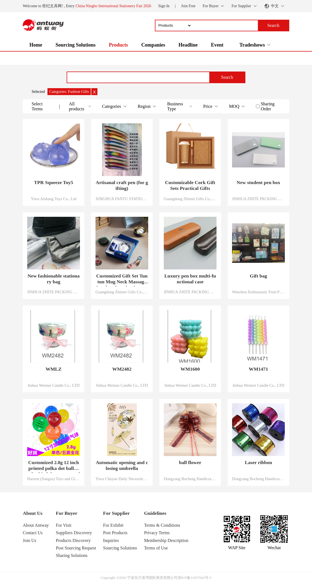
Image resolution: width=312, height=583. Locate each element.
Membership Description (166, 540)
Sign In (164, 6)
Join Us (29, 540)
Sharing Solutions (71, 555)
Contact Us (33, 532)
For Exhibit (113, 525)
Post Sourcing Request (76, 548)
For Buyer (66, 513)
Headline (188, 45)
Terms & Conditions (162, 525)
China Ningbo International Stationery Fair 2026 (113, 6)
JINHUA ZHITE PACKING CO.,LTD (258, 199)
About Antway (36, 525)
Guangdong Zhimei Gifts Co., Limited (190, 199)
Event (217, 45)
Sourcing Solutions (75, 45)
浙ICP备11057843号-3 (195, 578)
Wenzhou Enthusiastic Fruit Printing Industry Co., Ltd (258, 292)
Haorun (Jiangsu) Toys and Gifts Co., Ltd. (53, 479)
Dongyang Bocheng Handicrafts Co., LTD (190, 479)
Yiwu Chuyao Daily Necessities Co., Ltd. (121, 479)
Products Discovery (73, 540)
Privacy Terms (157, 532)
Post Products (115, 532)
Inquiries (111, 540)
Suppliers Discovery (74, 532)
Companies (153, 45)
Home (35, 45)
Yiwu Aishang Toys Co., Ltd (53, 199)
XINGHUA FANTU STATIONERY (121, 199)
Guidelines (155, 513)
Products (118, 45)
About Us (32, 513)
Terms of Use (156, 548)
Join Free (188, 6)
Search (227, 77)
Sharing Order (268, 106)
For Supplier (116, 513)
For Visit (63, 525)
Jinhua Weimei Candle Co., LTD (53, 385)
